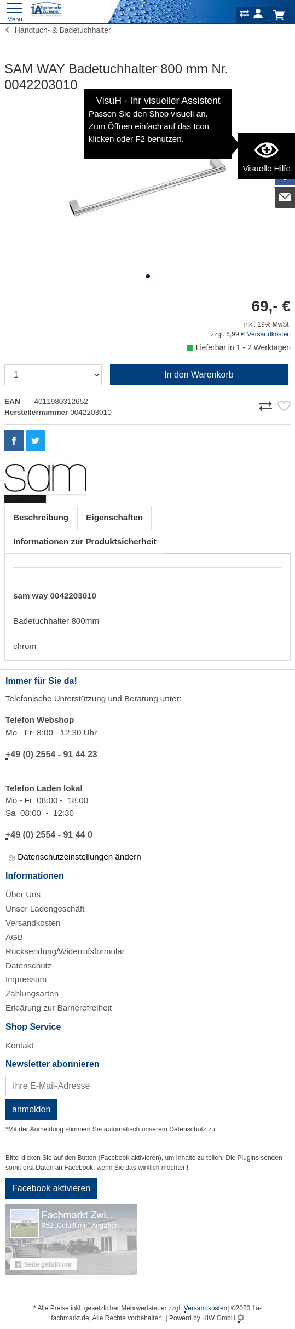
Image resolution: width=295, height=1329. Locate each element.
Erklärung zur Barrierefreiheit (58, 1007)
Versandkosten (269, 334)
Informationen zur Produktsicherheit (85, 541)
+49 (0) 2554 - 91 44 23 (51, 754)
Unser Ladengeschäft (44, 908)
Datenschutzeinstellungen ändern (75, 857)
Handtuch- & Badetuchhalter (57, 30)
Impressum (26, 979)
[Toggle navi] (14, 11)
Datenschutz (28, 965)
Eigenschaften (114, 517)
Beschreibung (40, 517)
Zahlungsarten (32, 993)
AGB (14, 937)
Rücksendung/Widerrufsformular (65, 951)
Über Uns (23, 894)
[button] (148, 276)
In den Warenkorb (199, 374)
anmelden (31, 1109)
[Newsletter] (139, 1086)
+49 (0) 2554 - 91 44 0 (48, 834)
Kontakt (19, 1045)
